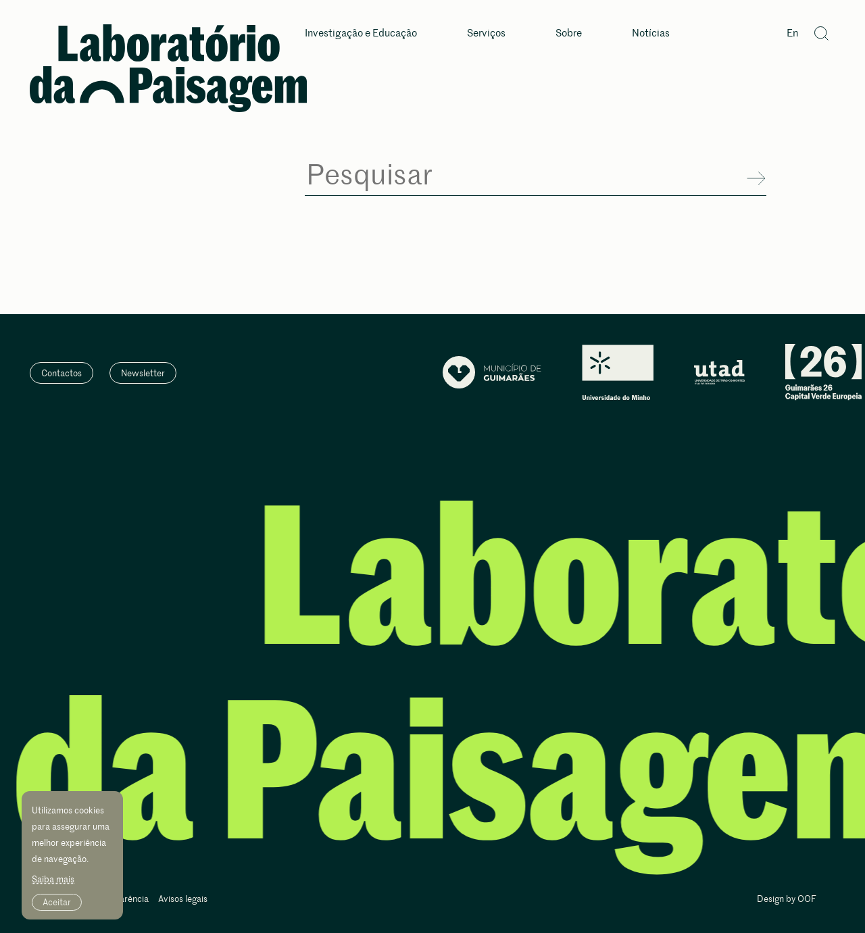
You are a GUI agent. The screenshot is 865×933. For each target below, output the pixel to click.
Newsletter (143, 373)
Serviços (486, 33)
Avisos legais (182, 899)
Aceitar (57, 902)
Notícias (651, 33)
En (792, 33)
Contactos (61, 373)
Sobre (568, 33)
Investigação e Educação (361, 33)
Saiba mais (53, 879)
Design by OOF (786, 899)
